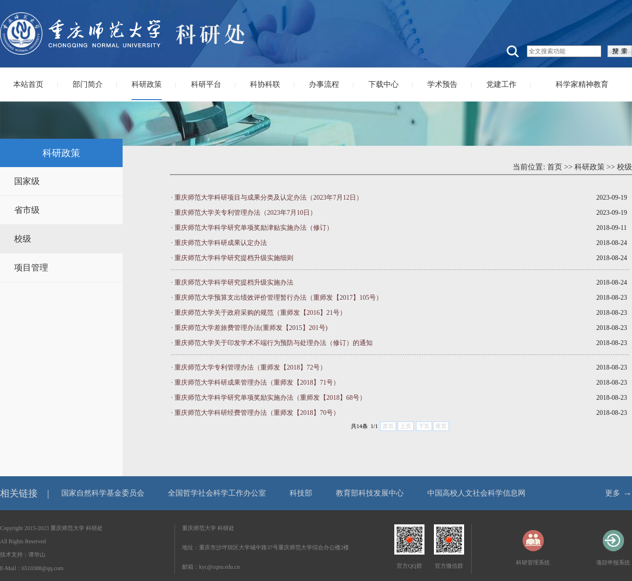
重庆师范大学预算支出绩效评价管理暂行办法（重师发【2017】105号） (279, 297)
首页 (554, 167)
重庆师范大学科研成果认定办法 (221, 242)
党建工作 (501, 84)
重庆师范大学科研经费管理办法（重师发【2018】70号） (257, 412)
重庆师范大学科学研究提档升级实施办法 (234, 282)
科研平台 (206, 84)
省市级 (27, 210)
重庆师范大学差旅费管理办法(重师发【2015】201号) (251, 327)
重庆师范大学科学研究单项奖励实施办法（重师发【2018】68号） (270, 397)
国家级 (27, 181)
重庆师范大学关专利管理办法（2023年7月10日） (245, 212)
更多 (612, 493)
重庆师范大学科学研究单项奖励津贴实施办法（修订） (254, 227)
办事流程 (324, 84)
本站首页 (28, 84)
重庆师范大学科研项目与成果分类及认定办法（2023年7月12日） (269, 197)
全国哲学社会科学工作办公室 (217, 493)
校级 (22, 239)
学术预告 (442, 84)
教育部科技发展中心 (370, 493)
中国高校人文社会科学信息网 (476, 493)
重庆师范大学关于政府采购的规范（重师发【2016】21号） (260, 312)
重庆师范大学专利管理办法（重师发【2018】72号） (250, 367)
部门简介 (88, 84)
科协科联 (265, 84)
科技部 (301, 493)
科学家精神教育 (582, 84)
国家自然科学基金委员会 (102, 493)
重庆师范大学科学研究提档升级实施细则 (234, 257)
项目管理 (31, 267)
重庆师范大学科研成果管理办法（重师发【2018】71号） (257, 382)
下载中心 (383, 84)
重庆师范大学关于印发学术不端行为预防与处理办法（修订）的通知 (274, 342)
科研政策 (147, 84)
